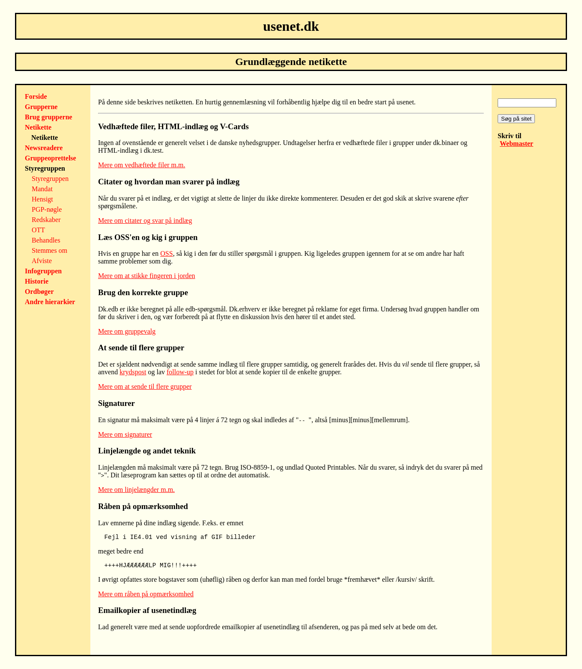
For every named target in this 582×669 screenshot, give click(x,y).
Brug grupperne (48, 117)
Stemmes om (49, 250)
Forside (36, 96)
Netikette (38, 127)
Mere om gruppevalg (126, 331)
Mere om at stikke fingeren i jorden (146, 275)
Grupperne (41, 106)
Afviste (42, 260)
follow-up (180, 372)
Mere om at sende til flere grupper (145, 386)
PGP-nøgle (47, 209)
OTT (38, 230)
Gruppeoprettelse (50, 158)
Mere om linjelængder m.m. (136, 489)
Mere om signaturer (125, 434)
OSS (166, 253)
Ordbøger (39, 291)
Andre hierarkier (50, 301)
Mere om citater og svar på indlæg (145, 220)
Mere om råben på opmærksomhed (146, 594)
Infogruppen (43, 271)
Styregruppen (50, 178)
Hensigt (42, 199)
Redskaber (46, 219)
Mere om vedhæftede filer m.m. (141, 165)
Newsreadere (44, 147)
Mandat (42, 188)
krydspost (132, 372)
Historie (36, 281)
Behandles (46, 240)
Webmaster (516, 143)
